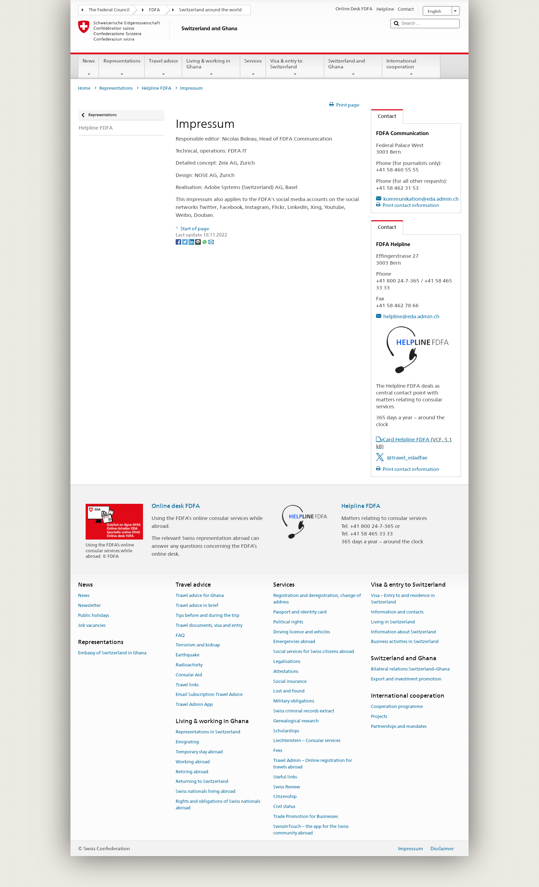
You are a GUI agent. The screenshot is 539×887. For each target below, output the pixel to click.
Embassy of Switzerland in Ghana (112, 652)
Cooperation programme (397, 706)
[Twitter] (185, 241)
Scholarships (286, 730)
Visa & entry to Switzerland (295, 67)
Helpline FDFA (156, 88)
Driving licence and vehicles (301, 631)
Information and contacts (397, 611)
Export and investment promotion (406, 678)
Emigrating (187, 741)
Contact (383, 116)
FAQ (180, 635)
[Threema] (198, 241)
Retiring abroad (192, 771)
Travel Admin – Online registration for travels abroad (312, 763)
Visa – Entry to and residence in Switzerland (403, 599)
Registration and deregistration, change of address (317, 599)
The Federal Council (109, 9)
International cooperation (411, 67)
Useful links (285, 776)
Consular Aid (189, 674)
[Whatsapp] (205, 241)
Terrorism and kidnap (198, 645)
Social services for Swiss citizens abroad (313, 651)
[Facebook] (179, 241)
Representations (121, 67)
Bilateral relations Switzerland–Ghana (410, 669)
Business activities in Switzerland (405, 641)
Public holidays (93, 615)
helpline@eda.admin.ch (411, 316)
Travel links (187, 684)
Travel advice (163, 67)
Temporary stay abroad (199, 751)
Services (253, 67)
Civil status (284, 806)
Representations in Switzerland (208, 732)
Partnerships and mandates (399, 726)
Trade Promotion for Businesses (305, 816)
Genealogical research (296, 720)
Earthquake (187, 654)
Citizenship (285, 796)
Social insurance (290, 681)
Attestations (285, 671)
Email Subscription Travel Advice (209, 694)
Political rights (288, 621)
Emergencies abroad (294, 641)
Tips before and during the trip (207, 615)
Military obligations (293, 700)
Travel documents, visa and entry (209, 625)
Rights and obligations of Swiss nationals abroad (218, 804)
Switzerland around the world (210, 9)
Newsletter (89, 605)
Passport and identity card (300, 611)
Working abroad (193, 761)
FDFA (154, 9)
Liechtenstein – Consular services (306, 740)
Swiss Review (286, 786)
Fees (277, 750)
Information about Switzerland (403, 631)
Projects (379, 716)
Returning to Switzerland (202, 781)
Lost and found (289, 691)
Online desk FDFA (176, 505)
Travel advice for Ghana (200, 595)
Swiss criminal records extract (303, 710)
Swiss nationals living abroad (205, 791)
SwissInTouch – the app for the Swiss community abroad (311, 829)
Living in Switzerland (393, 621)
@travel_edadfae (407, 457)
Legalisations (286, 661)
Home (84, 88)
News (89, 67)
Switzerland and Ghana (353, 67)
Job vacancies (92, 625)
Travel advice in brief (197, 605)
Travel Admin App (194, 704)
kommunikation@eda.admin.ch (421, 199)
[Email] (211, 241)
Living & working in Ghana (211, 67)
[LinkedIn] (192, 241)
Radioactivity (189, 664)
